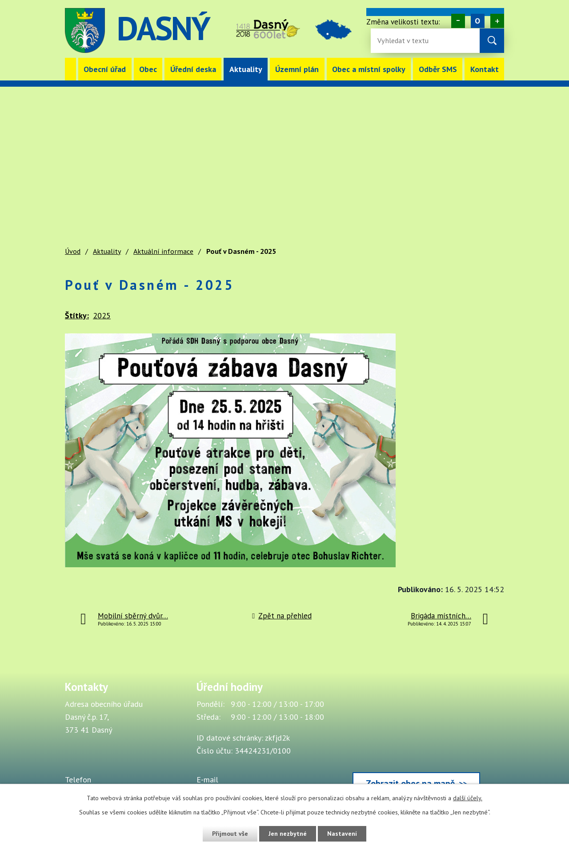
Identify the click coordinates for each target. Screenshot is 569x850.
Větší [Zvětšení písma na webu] (497, 21)
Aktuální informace (163, 251)
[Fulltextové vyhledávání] (406, 40)
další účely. (467, 798)
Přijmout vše (230, 834)
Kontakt (484, 69)
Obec (148, 69)
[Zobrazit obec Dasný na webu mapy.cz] (416, 739)
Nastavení (342, 834)
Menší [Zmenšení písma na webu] (458, 21)
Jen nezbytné (287, 834)
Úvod (70, 69)
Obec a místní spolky (368, 69)
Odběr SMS (438, 69)
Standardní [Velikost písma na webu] (478, 21)
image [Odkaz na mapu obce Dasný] (334, 30)
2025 (102, 315)
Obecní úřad (105, 69)
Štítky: (77, 315)
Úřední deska (193, 69)
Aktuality (245, 69)
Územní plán (297, 69)
